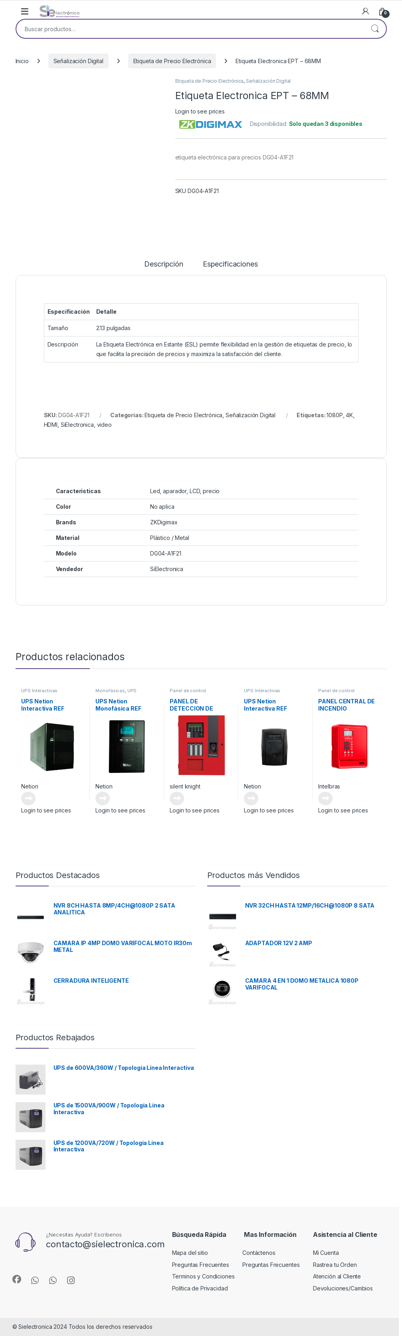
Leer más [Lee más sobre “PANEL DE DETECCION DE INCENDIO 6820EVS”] (177, 798)
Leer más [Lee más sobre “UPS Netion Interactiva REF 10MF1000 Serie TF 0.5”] (28, 798)
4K (349, 415)
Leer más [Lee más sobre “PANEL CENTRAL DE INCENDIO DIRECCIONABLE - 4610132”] (325, 798)
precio (211, 491)
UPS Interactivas (39, 690)
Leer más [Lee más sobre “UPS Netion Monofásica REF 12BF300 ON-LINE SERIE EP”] (102, 798)
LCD (195, 491)
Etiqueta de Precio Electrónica (172, 61)
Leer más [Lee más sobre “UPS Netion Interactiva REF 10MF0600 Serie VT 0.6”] (251, 798)
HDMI (50, 424)
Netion (29, 786)
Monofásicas (110, 690)
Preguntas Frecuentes (200, 1264)
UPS (132, 690)
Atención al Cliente (337, 1276)
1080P (335, 415)
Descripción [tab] (163, 264)
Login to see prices (200, 111)
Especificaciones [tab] (230, 264)
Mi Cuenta (326, 1252)
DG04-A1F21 (165, 553)
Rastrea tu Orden (335, 1264)
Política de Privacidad (200, 1288)
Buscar (375, 29)
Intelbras (329, 786)
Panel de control (188, 690)
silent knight (185, 786)
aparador (174, 491)
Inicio (22, 61)
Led (155, 491)
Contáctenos (258, 1252)
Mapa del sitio (190, 1252)
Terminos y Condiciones (203, 1276)
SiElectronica (77, 424)
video (104, 424)
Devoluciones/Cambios (343, 1288)
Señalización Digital (78, 61)
